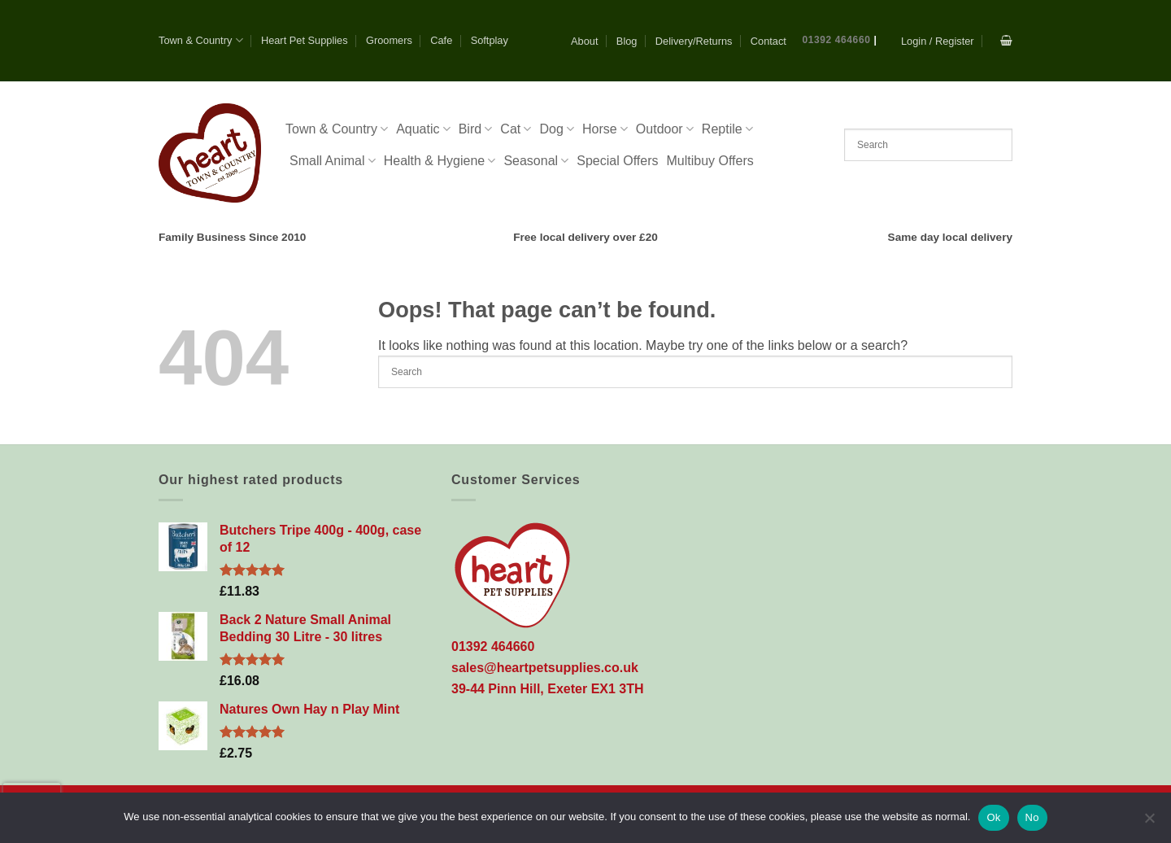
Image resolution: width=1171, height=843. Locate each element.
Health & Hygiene (440, 160)
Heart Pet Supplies (304, 40)
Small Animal (332, 160)
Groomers (389, 40)
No (1032, 817)
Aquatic (423, 129)
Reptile (727, 129)
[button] (937, 41)
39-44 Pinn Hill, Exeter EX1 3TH (547, 689)
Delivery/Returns (694, 41)
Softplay (489, 40)
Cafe (441, 40)
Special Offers (617, 161)
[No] (1149, 823)
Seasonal (535, 160)
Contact (768, 41)
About (584, 41)
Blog (627, 41)
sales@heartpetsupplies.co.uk (544, 668)
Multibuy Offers (709, 161)
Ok (993, 817)
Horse (605, 129)
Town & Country (201, 40)
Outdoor (665, 129)
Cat (515, 129)
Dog (556, 129)
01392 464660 (837, 40)
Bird (476, 129)
